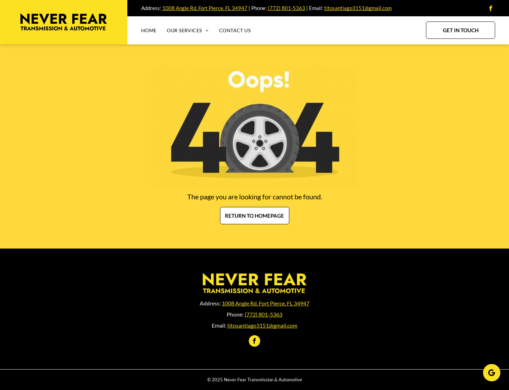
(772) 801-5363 (286, 8)
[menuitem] (154, 30)
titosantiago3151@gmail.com (358, 8)
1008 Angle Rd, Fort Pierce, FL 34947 (204, 8)
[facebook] (491, 9)
